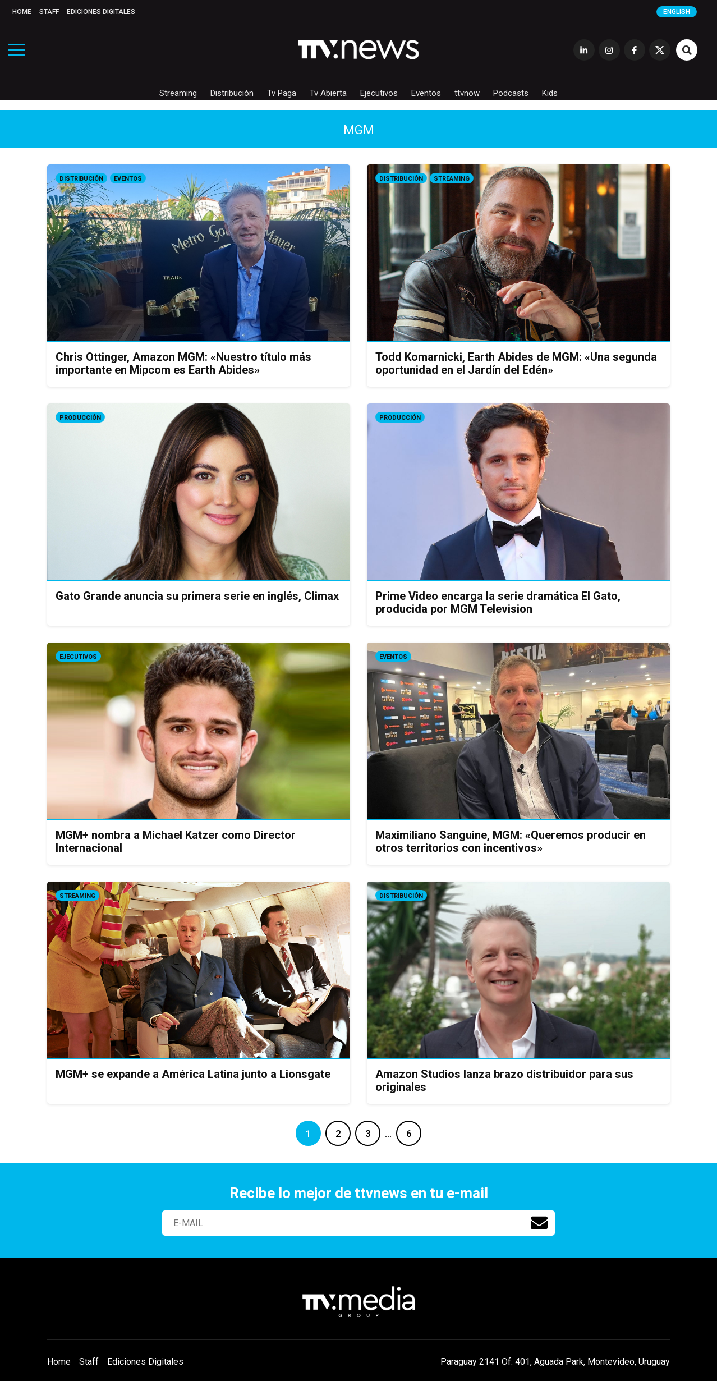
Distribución (232, 93)
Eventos (426, 93)
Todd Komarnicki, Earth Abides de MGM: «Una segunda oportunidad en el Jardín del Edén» (516, 363)
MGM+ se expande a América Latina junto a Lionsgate (193, 1074)
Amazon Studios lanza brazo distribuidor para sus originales (504, 1080)
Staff (49, 12)
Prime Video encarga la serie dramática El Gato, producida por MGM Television (498, 602)
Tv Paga (281, 93)
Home (21, 12)
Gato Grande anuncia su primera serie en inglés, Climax (197, 596)
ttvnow (467, 93)
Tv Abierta (328, 93)
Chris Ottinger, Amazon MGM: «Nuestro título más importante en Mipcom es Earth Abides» (183, 363)
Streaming (178, 93)
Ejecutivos (379, 93)
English (676, 12)
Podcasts (510, 93)
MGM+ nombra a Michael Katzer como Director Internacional (176, 841)
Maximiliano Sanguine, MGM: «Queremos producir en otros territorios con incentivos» (510, 841)
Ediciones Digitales (101, 12)
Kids (550, 93)
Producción (80, 417)
